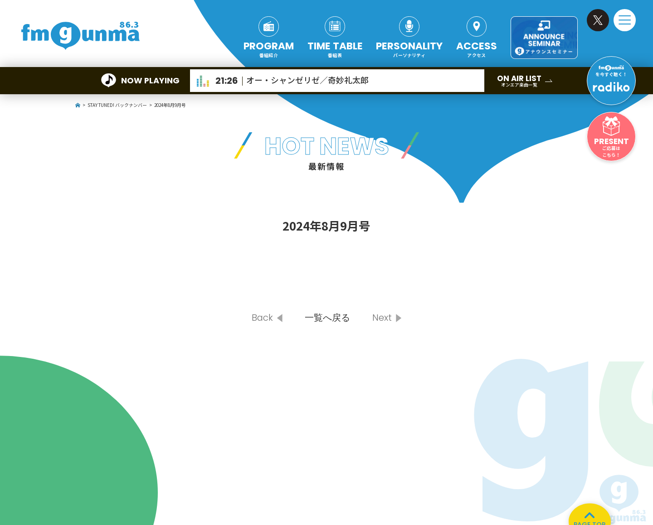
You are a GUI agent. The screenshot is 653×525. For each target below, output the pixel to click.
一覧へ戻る (327, 318)
